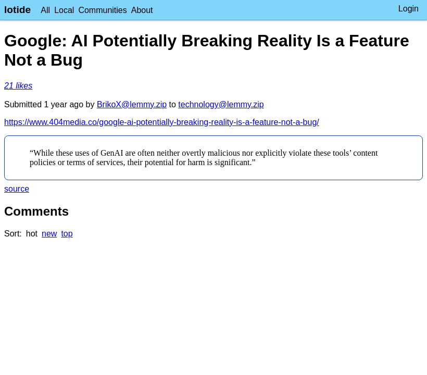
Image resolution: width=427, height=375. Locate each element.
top (66, 233)
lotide (17, 9)
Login (408, 8)
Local (64, 10)
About (142, 10)
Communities (102, 10)
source (16, 188)
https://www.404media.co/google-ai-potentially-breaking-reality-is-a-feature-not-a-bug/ (161, 122)
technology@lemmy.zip (220, 104)
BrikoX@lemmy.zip (132, 104)
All (45, 10)
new (49, 233)
